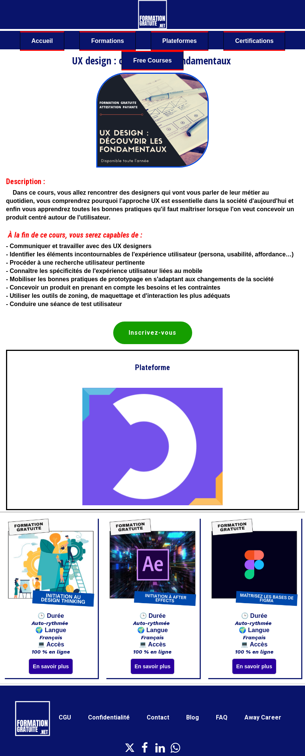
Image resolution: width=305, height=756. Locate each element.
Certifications (254, 41)
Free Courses (152, 60)
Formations (107, 41)
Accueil (42, 41)
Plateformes (179, 41)
